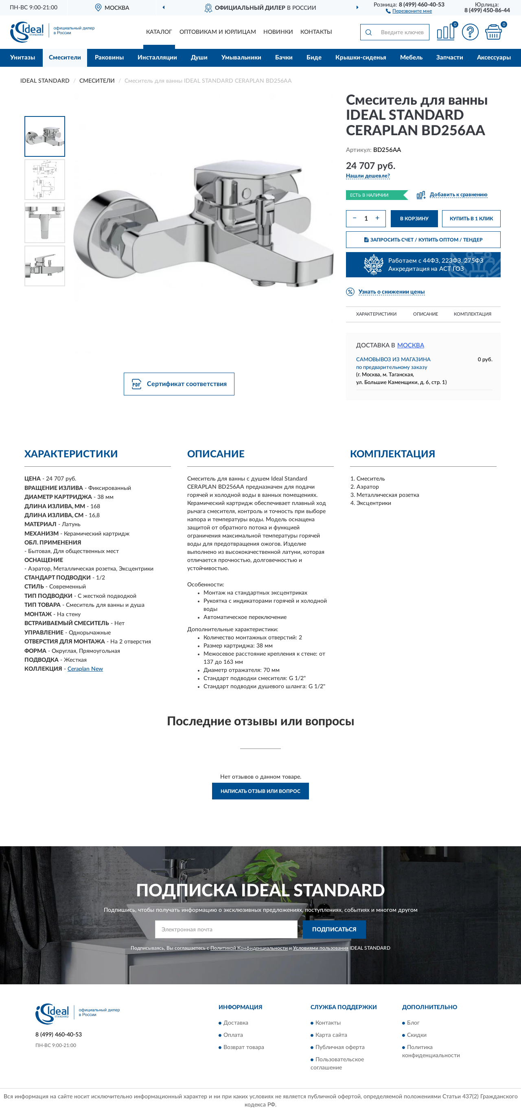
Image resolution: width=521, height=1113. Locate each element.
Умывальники (241, 58)
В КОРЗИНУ (414, 218)
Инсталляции (157, 58)
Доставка (235, 1023)
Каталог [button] (159, 32)
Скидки (417, 1035)
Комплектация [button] (472, 314)
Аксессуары (494, 58)
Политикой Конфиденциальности (249, 948)
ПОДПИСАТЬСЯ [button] (334, 930)
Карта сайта (331, 1035)
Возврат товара (243, 1048)
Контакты (316, 32)
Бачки (284, 58)
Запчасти (449, 58)
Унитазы (22, 58)
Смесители (65, 58)
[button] (409, 10)
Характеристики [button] (376, 314)
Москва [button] (410, 345)
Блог (413, 1023)
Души (199, 58)
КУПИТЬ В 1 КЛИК (471, 218)
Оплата (233, 1035)
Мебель (411, 58)
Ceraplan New (85, 669)
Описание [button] (425, 314)
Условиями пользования (320, 948)
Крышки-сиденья (360, 58)
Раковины (109, 58)
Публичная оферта (340, 1048)
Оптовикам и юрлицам (218, 32)
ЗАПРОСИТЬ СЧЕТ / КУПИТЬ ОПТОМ (423, 239)
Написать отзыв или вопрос (260, 791)
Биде (314, 58)
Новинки (278, 32)
